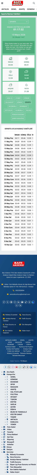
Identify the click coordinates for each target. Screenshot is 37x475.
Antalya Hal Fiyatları (11, 349)
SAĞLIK (26, 342)
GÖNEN (19, 102)
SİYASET (12, 397)
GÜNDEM (30, 9)
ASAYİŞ (22, 9)
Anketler (8, 444)
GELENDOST (9, 102)
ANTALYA (5, 9)
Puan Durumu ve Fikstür (9, 326)
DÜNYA (27, 344)
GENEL (13, 9)
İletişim (8, 449)
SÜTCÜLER (8, 110)
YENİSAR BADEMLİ (18, 114)
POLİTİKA (12, 394)
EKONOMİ (9, 344)
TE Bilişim (23, 361)
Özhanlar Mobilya (26, 353)
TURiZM (19, 344)
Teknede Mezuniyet (18, 355)
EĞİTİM (11, 402)
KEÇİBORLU (12, 106)
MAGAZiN (17, 342)
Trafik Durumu (25, 318)
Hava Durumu (25, 315)
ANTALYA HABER (9, 340)
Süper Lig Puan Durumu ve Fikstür (21, 464)
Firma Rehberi (10, 434)
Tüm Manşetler (25, 324)
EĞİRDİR (26, 98)
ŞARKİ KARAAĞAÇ (18, 118)
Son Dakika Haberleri (8, 332)
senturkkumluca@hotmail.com (20, 294)
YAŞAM (11, 417)
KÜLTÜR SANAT (14, 414)
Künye (7, 447)
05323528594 (19, 290)
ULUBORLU (19, 110)
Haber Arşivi (24, 331)
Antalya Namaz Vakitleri (9, 320)
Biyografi (8, 442)
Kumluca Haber (9, 347)
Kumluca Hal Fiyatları (25, 347)
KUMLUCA (12, 422)
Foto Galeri (9, 427)
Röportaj (8, 439)
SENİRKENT (23, 106)
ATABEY (18, 98)
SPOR (9, 342)
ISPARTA (28, 102)
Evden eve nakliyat (12, 351)
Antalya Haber (26, 349)
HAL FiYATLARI (14, 392)
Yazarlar (8, 432)
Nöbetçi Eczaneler (10, 315)
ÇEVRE (11, 407)
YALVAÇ (28, 110)
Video (7, 429)
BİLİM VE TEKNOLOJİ (17, 412)
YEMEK (11, 424)
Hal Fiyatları (26, 351)
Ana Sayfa (8, 372)
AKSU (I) (9, 98)
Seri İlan (8, 437)
